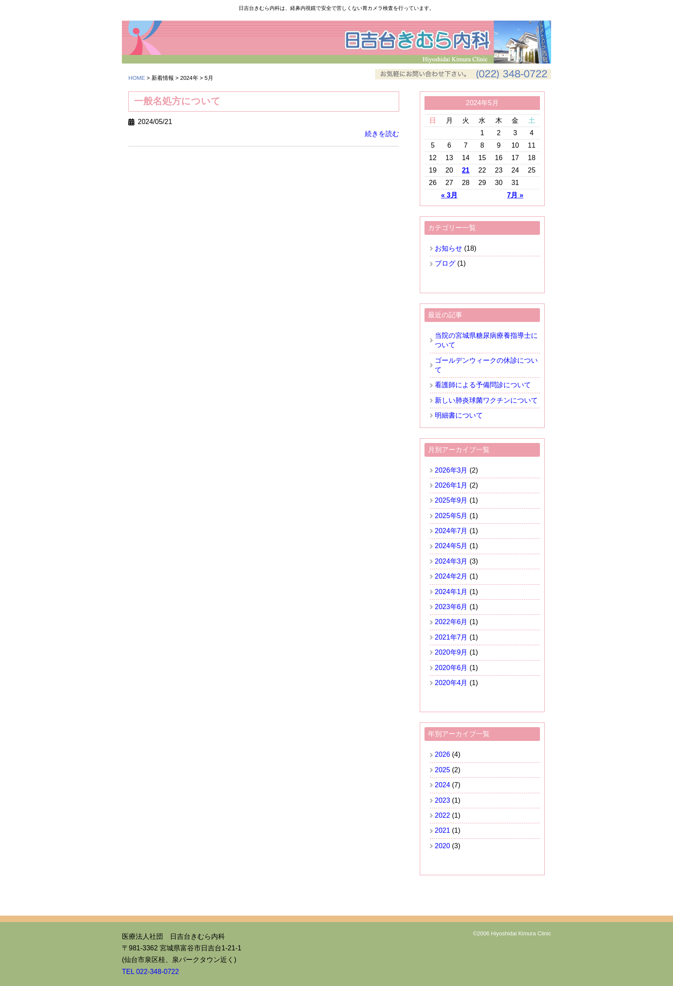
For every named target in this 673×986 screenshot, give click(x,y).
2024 (442, 785)
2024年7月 (451, 530)
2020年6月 (451, 667)
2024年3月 (451, 561)
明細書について (459, 415)
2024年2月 (451, 576)
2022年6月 (451, 621)
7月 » (515, 195)
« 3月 (449, 195)
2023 (442, 800)
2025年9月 (451, 500)
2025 (442, 770)
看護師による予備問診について (483, 384)
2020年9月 (451, 652)
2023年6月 (451, 606)
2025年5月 (451, 515)
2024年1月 (451, 591)
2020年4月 (451, 682)
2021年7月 (451, 637)
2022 (442, 815)
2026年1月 (451, 485)
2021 (442, 830)
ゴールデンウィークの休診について (486, 365)
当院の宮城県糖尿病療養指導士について (486, 340)
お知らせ (448, 248)
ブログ (445, 263)
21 (466, 170)
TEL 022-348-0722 (150, 971)
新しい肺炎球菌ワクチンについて (486, 400)
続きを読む (382, 133)
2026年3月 (451, 470)
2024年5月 (451, 545)
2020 (442, 845)
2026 (442, 754)
